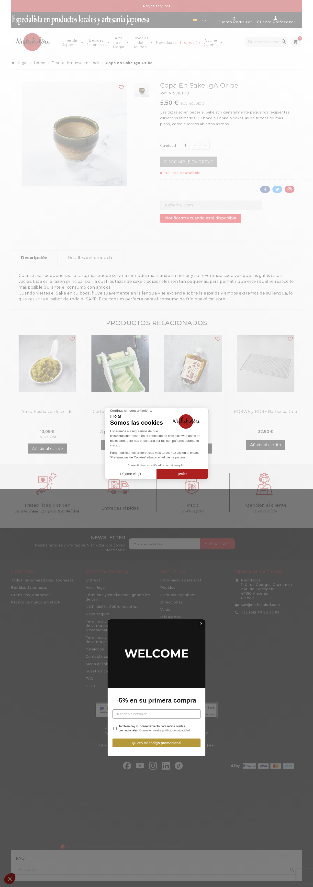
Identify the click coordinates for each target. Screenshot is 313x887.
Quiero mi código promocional (156, 498)
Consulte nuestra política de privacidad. (165, 486)
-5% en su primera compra (156, 456)
